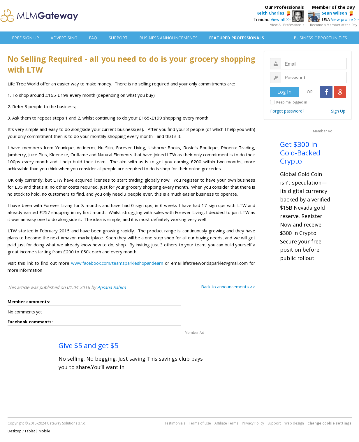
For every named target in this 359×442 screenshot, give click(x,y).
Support (274, 423)
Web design (294, 423)
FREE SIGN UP (25, 38)
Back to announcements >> (228, 287)
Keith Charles (270, 13)
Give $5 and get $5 (88, 345)
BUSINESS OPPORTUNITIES (320, 38)
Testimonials (174, 423)
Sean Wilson (334, 13)
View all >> (281, 19)
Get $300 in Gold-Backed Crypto (300, 152)
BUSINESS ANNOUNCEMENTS (168, 38)
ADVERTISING (64, 38)
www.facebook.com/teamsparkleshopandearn (117, 263)
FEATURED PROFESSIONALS (236, 38)
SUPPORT (118, 38)
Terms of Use (200, 423)
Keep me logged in (291, 102)
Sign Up (338, 111)
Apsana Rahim (111, 287)
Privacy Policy (253, 423)
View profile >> (345, 19)
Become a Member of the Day (333, 24)
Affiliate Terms (226, 423)
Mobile (44, 431)
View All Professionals (287, 24)
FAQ (93, 38)
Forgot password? (287, 111)
